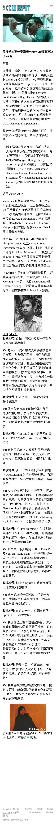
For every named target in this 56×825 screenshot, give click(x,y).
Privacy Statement (35, 812)
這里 (27, 737)
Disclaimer (49, 812)
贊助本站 (28, 809)
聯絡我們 (50, 809)
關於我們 (39, 809)
